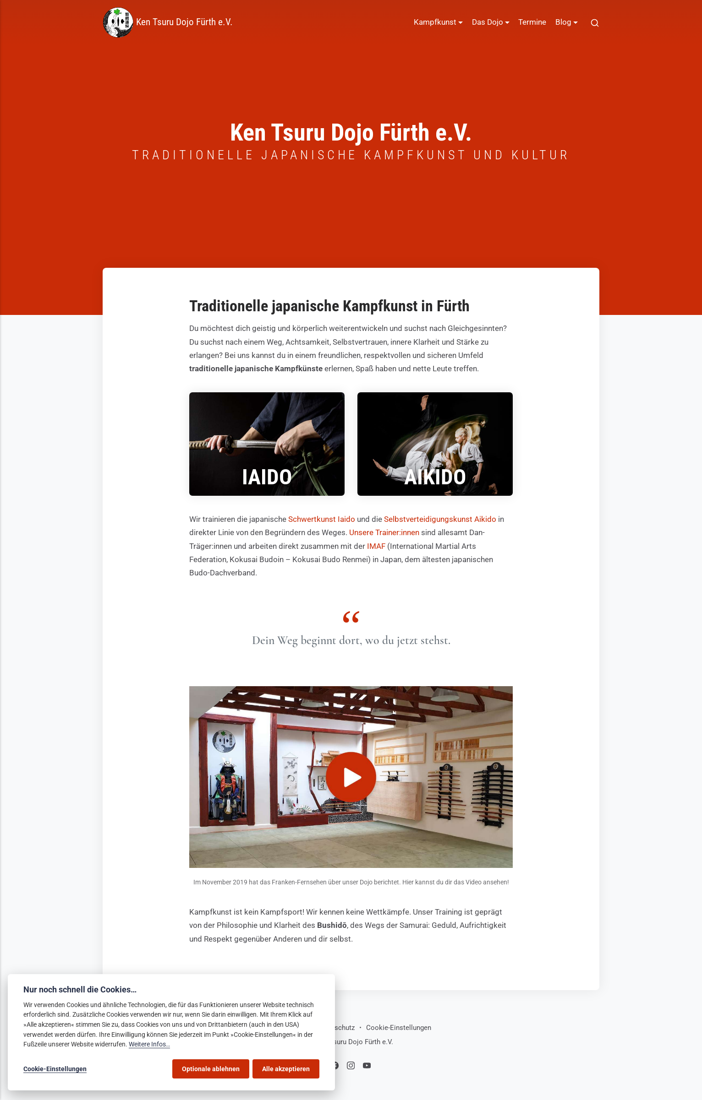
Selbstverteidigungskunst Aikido (440, 519)
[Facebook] (336, 1067)
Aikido (435, 477)
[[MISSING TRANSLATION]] (594, 22)
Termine (532, 22)
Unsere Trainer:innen (384, 532)
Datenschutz (336, 1028)
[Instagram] (352, 1067)
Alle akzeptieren (286, 1069)
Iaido (267, 477)
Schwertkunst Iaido (321, 519)
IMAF (376, 546)
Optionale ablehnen (211, 1069)
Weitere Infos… (149, 1044)
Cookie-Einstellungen (398, 1028)
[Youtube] (367, 1067)
